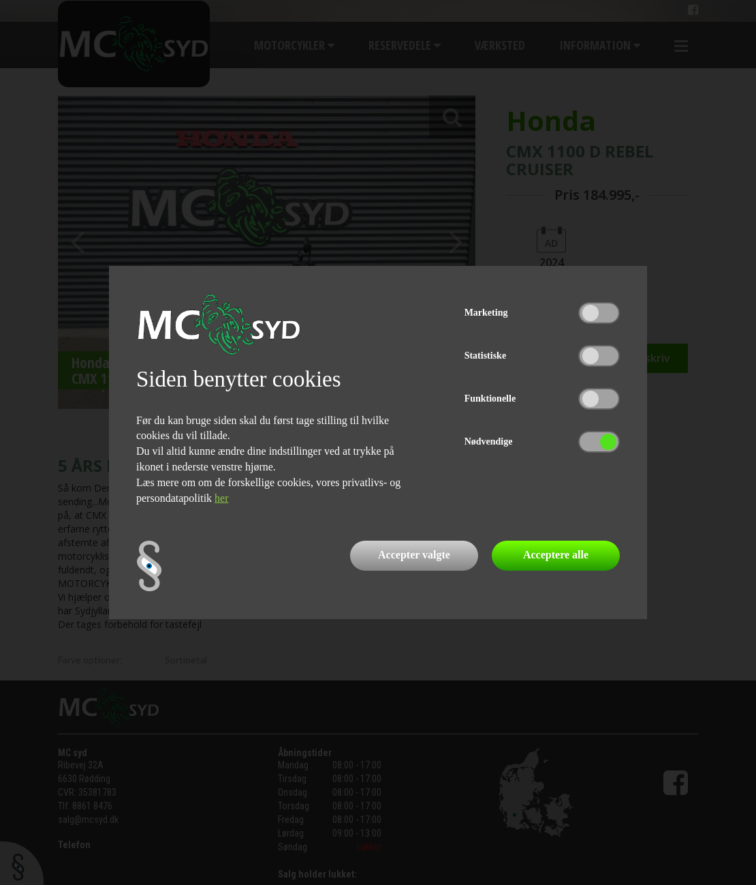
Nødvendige (488, 441)
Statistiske (485, 355)
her (221, 498)
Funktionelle (490, 398)
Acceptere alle (555, 554)
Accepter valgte (414, 554)
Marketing (486, 313)
